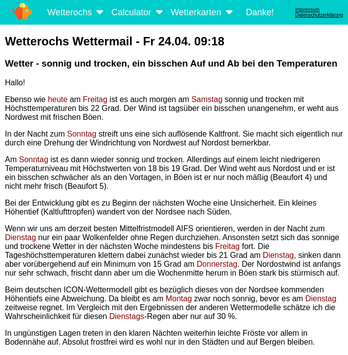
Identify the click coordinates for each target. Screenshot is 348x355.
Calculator (138, 12)
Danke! (260, 12)
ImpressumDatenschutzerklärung (319, 12)
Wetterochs (76, 12)
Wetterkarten (203, 12)
